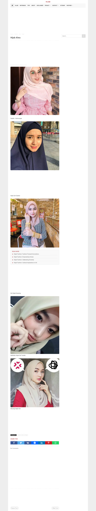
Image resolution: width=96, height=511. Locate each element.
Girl (23, 435)
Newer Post (14, 508)
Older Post (55, 508)
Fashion (19, 435)
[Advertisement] (48, 21)
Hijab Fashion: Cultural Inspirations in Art (25, 262)
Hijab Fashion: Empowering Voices (23, 257)
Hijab (26, 435)
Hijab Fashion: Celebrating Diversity (24, 260)
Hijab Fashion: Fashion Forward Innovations (26, 254)
